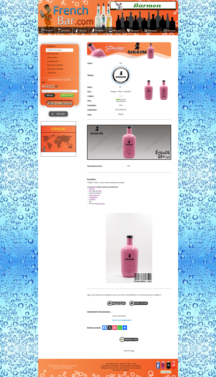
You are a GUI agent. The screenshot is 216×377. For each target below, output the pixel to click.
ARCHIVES (51, 73)
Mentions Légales (125, 364)
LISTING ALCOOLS (54, 50)
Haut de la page (129, 351)
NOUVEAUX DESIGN (55, 69)
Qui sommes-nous (112, 364)
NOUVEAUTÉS (53, 54)
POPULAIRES (52, 58)
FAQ (134, 364)
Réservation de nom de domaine (130, 368)
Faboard (137, 366)
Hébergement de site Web (109, 368)
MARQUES (51, 46)
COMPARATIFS (53, 61)
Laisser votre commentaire (121, 320)
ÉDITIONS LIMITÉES (55, 65)
